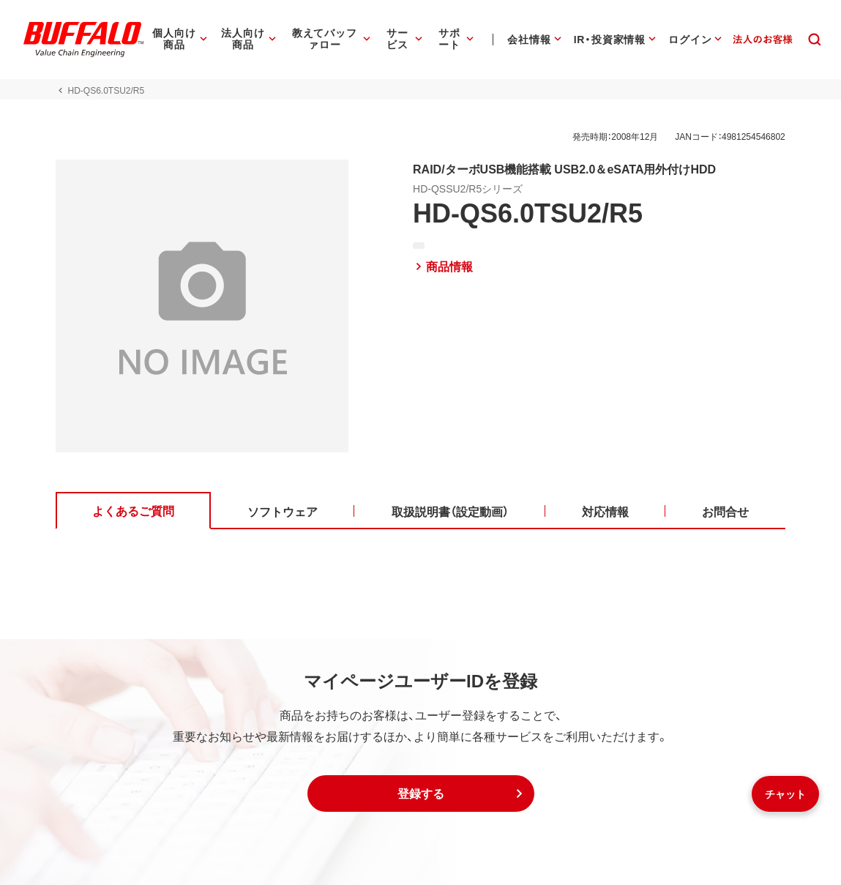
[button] (420, 793)
